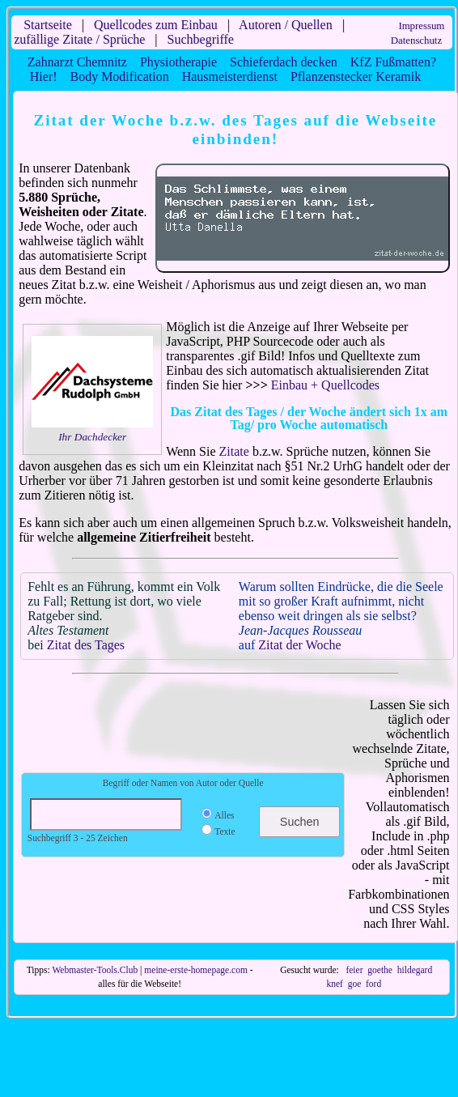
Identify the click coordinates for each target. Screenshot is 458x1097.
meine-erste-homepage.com (196, 970)
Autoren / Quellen (286, 25)
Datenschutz (416, 40)
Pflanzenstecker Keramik (355, 76)
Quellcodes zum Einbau (156, 25)
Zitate (234, 451)
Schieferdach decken (283, 62)
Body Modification (119, 76)
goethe (379, 970)
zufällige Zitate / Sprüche (79, 39)
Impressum (421, 26)
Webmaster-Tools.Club (95, 970)
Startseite (47, 25)
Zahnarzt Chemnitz (77, 62)
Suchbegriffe (201, 39)
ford (373, 984)
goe (355, 984)
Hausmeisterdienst (230, 76)
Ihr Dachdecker (92, 437)
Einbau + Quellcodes (325, 385)
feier (354, 970)
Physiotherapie (178, 62)
